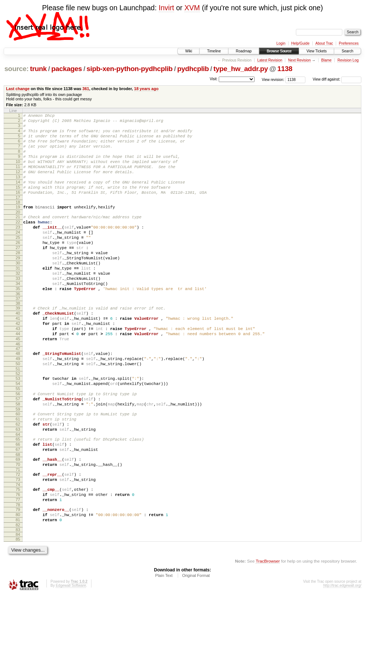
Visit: (214, 79)
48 (18, 396)
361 (85, 88)
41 (18, 355)
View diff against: (337, 79)
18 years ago (146, 88)
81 (18, 590)
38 (18, 338)
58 (18, 455)
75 (18, 554)
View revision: (273, 79)
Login (280, 43)
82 (18, 596)
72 (18, 537)
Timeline (214, 51)
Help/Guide (300, 43)
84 (18, 606)
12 (18, 184)
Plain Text (164, 647)
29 (18, 285)
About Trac (324, 43)
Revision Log (348, 60)
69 (18, 520)
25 (18, 260)
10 (18, 171)
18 (18, 220)
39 (18, 343)
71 (18, 532)
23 (18, 248)
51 (18, 415)
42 (18, 362)
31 (18, 298)
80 (18, 584)
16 (18, 209)
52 (18, 420)
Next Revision (299, 60)
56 (18, 443)
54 (18, 431)
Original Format (196, 647)
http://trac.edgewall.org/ (342, 657)
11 (18, 177)
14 (18, 196)
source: (16, 69)
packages (66, 69)
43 (18, 368)
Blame (326, 60)
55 (18, 437)
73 (18, 543)
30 (18, 291)
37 (18, 333)
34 (18, 316)
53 (18, 424)
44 (18, 374)
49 (18, 402)
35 (18, 322)
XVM (192, 8)
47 (18, 391)
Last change (18, 88)
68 (18, 515)
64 (18, 491)
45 (18, 380)
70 (18, 526)
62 (18, 479)
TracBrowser (268, 632)
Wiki (188, 51)
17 (18, 215)
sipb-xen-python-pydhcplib (130, 69)
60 (18, 466)
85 (18, 610)
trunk (38, 69)
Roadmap (244, 51)
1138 (284, 69)
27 (18, 273)
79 (18, 577)
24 (18, 254)
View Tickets (316, 51)
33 (18, 310)
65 (18, 496)
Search (347, 51)
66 (18, 502)
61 (18, 473)
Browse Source (279, 51)
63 (18, 485)
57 (18, 449)
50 (18, 409)
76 (18, 560)
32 (18, 304)
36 (18, 329)
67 (18, 509)
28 (18, 279)
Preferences (349, 43)
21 (18, 235)
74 (18, 549)
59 (18, 462)
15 (18, 202)
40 (18, 349)
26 (18, 266)
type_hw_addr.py (241, 69)
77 (18, 566)
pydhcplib (193, 69)
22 (18, 242)
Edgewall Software (71, 657)
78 (18, 573)
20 (18, 231)
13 (18, 190)
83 (18, 601)
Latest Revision (269, 60)
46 (18, 387)
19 (18, 224)
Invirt (166, 8)
